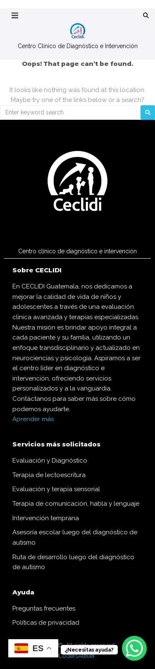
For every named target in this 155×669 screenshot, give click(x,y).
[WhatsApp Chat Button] (134, 648)
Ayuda (23, 592)
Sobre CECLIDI (37, 270)
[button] (14, 15)
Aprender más (33, 419)
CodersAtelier (76, 655)
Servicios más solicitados (56, 444)
